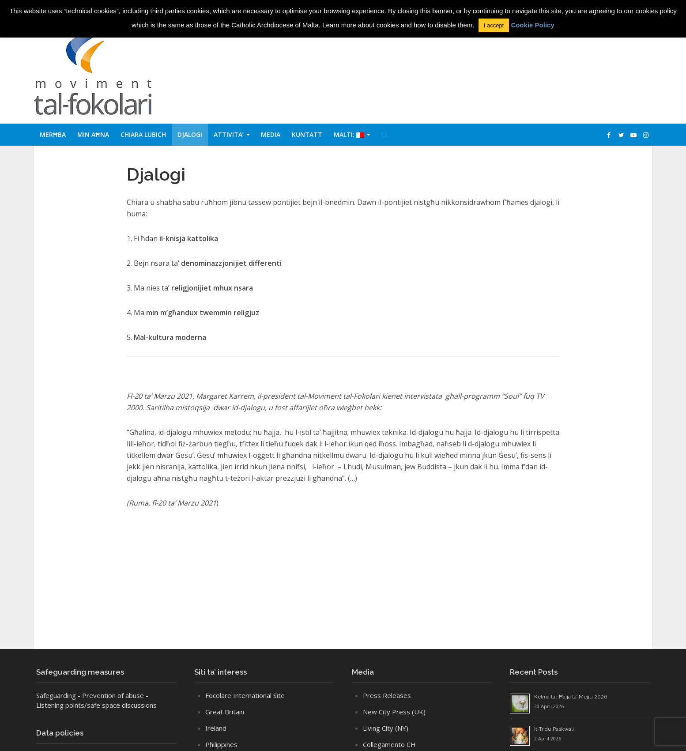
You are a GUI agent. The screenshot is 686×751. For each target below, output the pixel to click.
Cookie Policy (532, 25)
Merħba (53, 134)
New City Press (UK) (394, 711)
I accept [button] (494, 25)
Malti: (349, 134)
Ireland (215, 728)
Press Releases (387, 695)
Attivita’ (229, 134)
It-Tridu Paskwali (554, 729)
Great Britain (224, 711)
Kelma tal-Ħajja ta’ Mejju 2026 (570, 697)
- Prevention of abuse (111, 695)
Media (270, 134)
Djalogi (189, 134)
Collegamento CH (389, 744)
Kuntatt (307, 134)
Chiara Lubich (143, 134)
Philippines (221, 744)
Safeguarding (56, 695)
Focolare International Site (245, 695)
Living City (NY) (385, 728)
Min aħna (93, 134)
